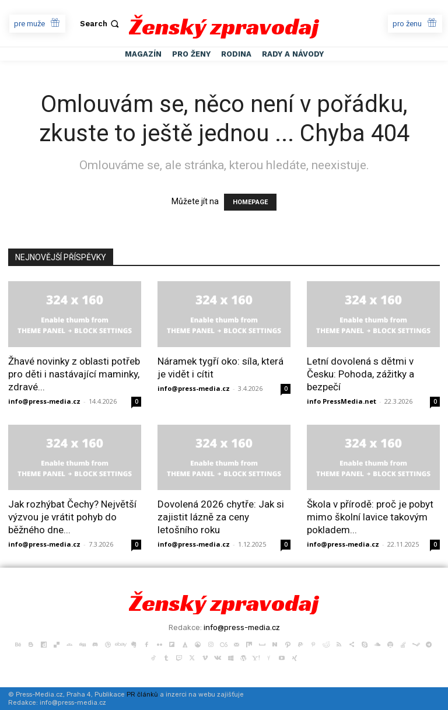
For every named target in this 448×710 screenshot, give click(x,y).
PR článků (142, 694)
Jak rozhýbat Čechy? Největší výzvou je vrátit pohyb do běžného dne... (72, 517)
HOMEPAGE (250, 202)
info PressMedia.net (341, 401)
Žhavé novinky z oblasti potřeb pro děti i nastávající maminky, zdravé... (74, 374)
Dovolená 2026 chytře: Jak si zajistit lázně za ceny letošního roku (221, 517)
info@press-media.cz (44, 401)
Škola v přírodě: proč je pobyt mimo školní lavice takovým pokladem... (370, 517)
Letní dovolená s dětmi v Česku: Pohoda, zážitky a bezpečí (360, 374)
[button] (100, 23)
